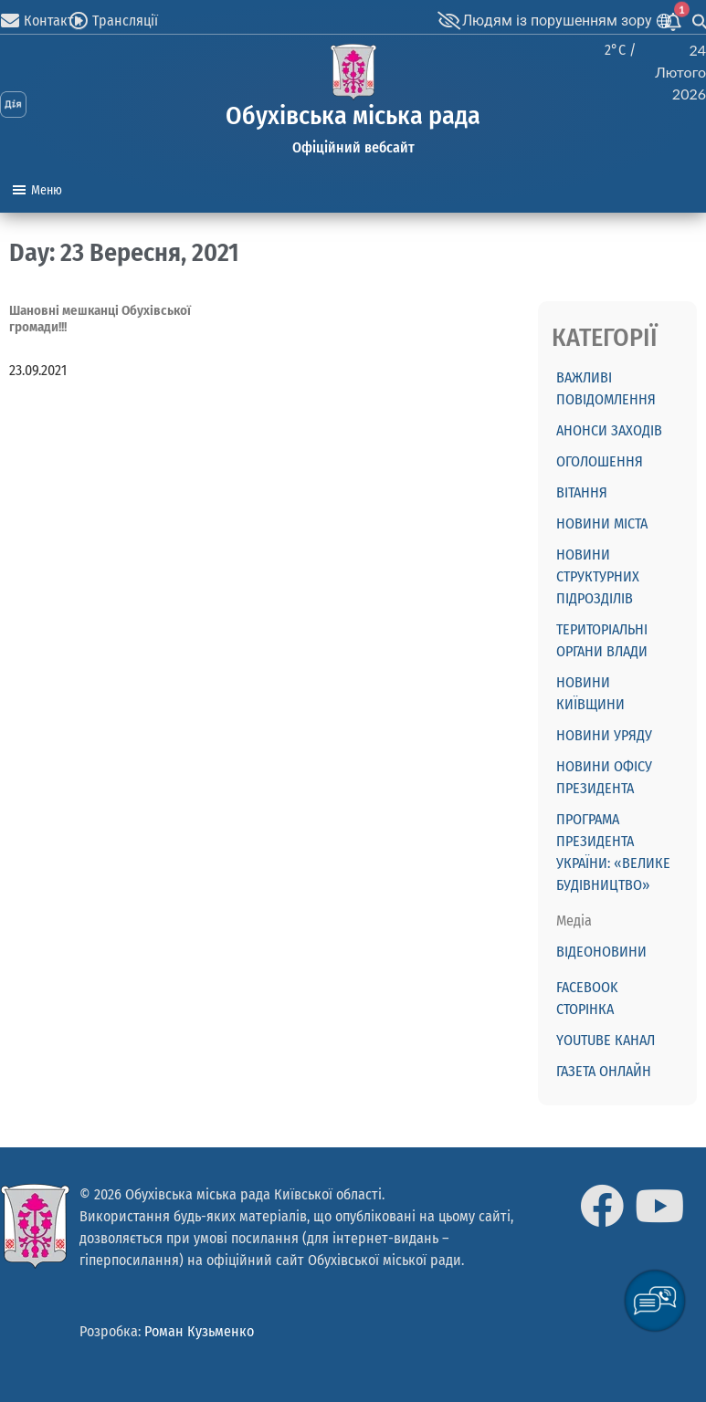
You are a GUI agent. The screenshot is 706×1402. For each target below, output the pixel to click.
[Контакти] (10, 21)
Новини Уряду (604, 735)
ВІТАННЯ (581, 492)
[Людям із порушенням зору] (448, 21)
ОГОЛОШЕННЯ (599, 461)
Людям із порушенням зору (557, 20)
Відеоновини (601, 951)
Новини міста (602, 523)
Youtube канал (605, 1040)
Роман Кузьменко (199, 1331)
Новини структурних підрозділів (597, 576)
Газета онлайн (603, 1071)
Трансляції (125, 20)
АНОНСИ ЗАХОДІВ (609, 430)
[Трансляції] (78, 21)
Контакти (53, 20)
